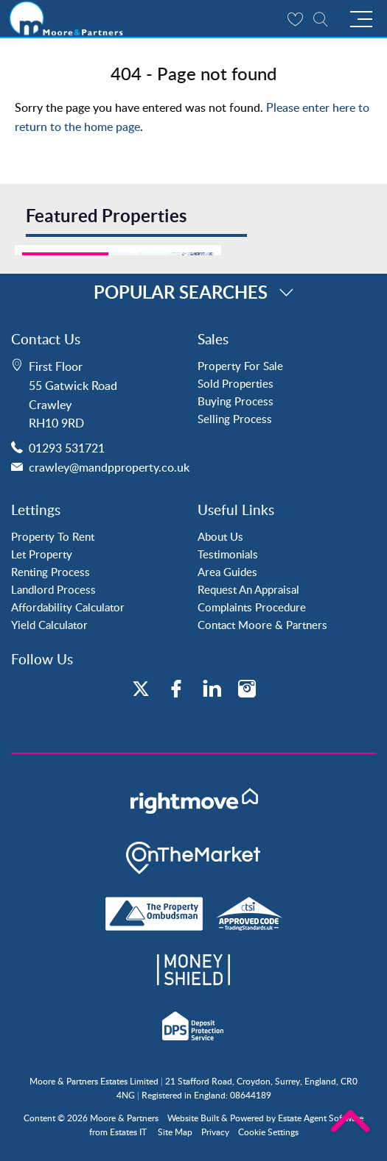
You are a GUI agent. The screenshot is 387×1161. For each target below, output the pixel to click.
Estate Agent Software (320, 1118)
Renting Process (50, 571)
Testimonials (228, 554)
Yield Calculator (49, 624)
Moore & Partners (124, 1118)
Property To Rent (52, 536)
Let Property (41, 554)
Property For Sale (240, 365)
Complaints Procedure (252, 607)
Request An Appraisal (248, 589)
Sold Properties (235, 383)
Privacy (215, 1132)
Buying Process (235, 401)
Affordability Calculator (68, 607)
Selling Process (235, 418)
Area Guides (227, 571)
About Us (220, 536)
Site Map (175, 1132)
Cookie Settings (268, 1132)
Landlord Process (53, 589)
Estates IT (128, 1132)
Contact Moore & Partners (262, 624)
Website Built (193, 1118)
